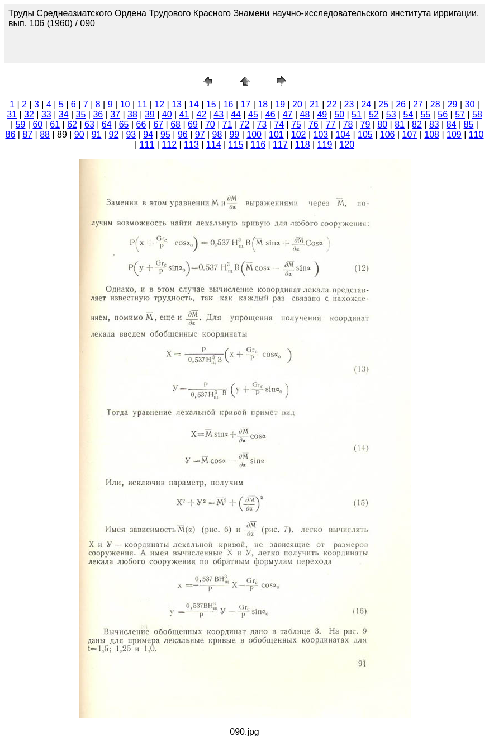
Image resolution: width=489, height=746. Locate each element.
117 (280, 144)
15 (211, 104)
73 (262, 124)
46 (270, 114)
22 (332, 104)
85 (469, 124)
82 (417, 124)
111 (147, 144)
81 (400, 124)
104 (342, 134)
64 (107, 124)
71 (227, 124)
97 (200, 134)
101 (276, 134)
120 (346, 144)
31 (12, 114)
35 (81, 114)
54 (408, 114)
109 (454, 134)
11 (142, 104)
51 (357, 114)
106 (387, 134)
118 (302, 144)
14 (194, 104)
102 (298, 134)
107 (409, 134)
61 (55, 124)
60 (37, 124)
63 (89, 124)
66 (141, 124)
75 (296, 124)
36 (98, 114)
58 (477, 114)
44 (236, 114)
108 (431, 134)
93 (131, 134)
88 (45, 134)
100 (254, 134)
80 (382, 124)
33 (46, 114)
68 (175, 124)
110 (476, 134)
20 (297, 104)
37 (115, 114)
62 (72, 124)
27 (418, 104)
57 (460, 114)
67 (158, 124)
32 (29, 114)
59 (21, 124)
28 (435, 104)
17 (246, 104)
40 (167, 114)
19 (280, 104)
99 (234, 134)
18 (263, 104)
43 (218, 114)
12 (159, 104)
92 (114, 134)
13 (177, 104)
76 (313, 124)
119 (325, 144)
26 (401, 104)
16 (229, 104)
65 (124, 124)
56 (443, 114)
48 (305, 114)
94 (148, 134)
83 (434, 124)
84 (452, 124)
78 (348, 124)
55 (425, 114)
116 (257, 144)
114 (213, 144)
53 (391, 114)
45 (253, 114)
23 (349, 104)
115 (236, 144)
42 (201, 114)
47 (288, 114)
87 (27, 134)
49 (322, 114)
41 (184, 114)
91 (97, 134)
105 (365, 134)
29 (453, 104)
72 (245, 124)
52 (374, 114)
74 (279, 124)
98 (217, 134)
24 (366, 104)
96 (183, 134)
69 (193, 124)
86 (10, 134)
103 (321, 134)
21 (315, 104)
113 (191, 144)
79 (365, 124)
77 (331, 124)
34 (64, 114)
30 (470, 104)
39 (150, 114)
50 (339, 114)
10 (125, 104)
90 (79, 134)
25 (383, 104)
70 (210, 124)
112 (169, 144)
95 (165, 134)
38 (132, 114)
